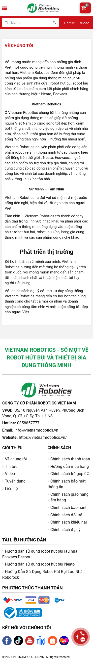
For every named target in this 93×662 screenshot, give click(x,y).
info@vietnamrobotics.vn (36, 430)
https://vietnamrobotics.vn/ (43, 437)
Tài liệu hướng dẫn (24, 539)
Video (85, 23)
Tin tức (69, 23)
